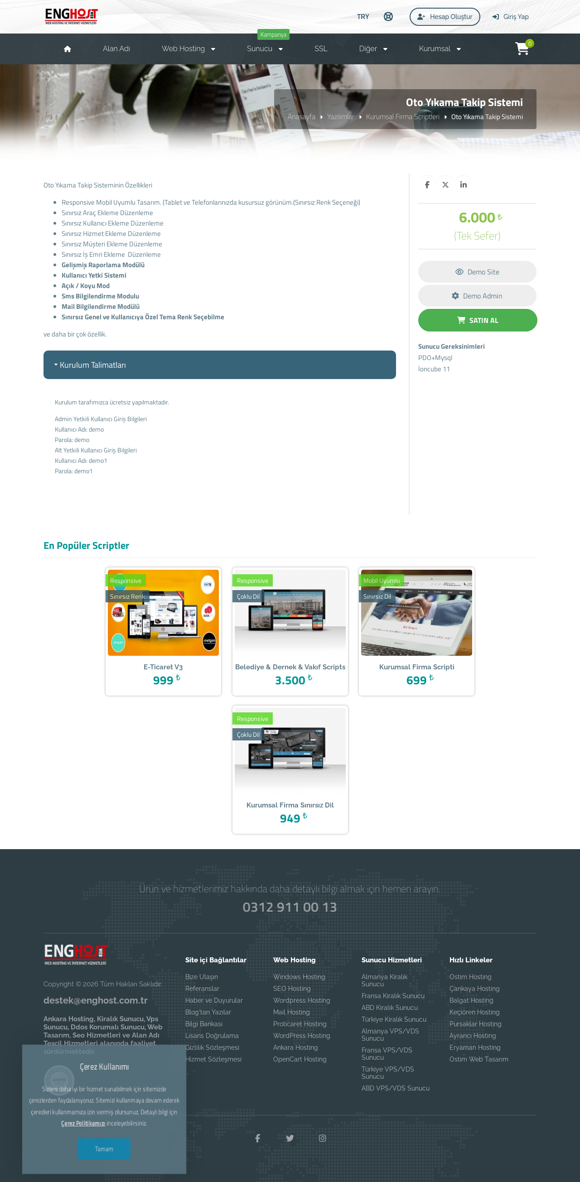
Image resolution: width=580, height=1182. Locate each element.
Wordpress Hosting (301, 1000)
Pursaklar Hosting (476, 1024)
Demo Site (477, 271)
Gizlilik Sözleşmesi (212, 1047)
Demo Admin (477, 295)
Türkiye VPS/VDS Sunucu (388, 1073)
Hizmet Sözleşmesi (213, 1059)
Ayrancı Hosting (473, 1035)
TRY (363, 16)
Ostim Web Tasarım (479, 1059)
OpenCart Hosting (300, 1059)
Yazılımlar (340, 116)
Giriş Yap (511, 16)
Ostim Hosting (471, 976)
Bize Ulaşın (201, 976)
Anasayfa (301, 116)
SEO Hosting (292, 988)
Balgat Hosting (471, 1000)
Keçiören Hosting (475, 1012)
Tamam (104, 1126)
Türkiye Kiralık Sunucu (394, 1019)
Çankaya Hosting (475, 988)
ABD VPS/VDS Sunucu (396, 1088)
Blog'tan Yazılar (208, 1012)
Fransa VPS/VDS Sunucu (387, 1054)
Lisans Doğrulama (212, 1035)
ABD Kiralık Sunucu (390, 1007)
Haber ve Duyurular (214, 1000)
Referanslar (202, 988)
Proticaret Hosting (300, 1024)
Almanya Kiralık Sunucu (384, 980)
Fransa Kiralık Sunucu (393, 995)
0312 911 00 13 (290, 906)
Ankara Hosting (295, 1047)
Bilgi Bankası (203, 1024)
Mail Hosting (291, 1012)
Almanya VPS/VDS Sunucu (390, 1035)
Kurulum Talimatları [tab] (89, 365)
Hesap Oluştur (445, 16)
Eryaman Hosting (475, 1047)
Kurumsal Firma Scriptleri (403, 116)
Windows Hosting (299, 976)
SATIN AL (477, 320)
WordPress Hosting (301, 1035)
